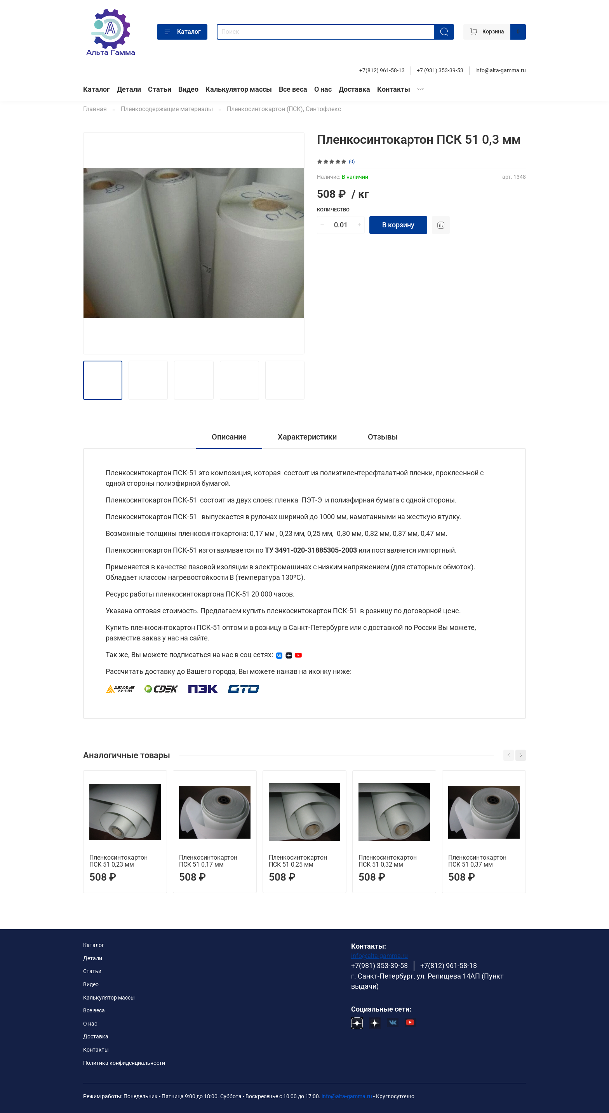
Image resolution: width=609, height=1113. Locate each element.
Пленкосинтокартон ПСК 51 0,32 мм (387, 861)
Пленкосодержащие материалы (167, 109)
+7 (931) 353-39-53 (440, 70)
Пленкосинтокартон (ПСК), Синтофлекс (284, 109)
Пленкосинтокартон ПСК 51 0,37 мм (477, 861)
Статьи (159, 89)
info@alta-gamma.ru (500, 70)
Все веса (293, 89)
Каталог (182, 32)
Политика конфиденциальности (124, 1063)
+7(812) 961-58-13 (382, 70)
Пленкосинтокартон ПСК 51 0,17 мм (208, 861)
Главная (95, 109)
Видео (188, 89)
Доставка (354, 89)
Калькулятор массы (238, 89)
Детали (129, 89)
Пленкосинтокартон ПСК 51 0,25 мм (298, 861)
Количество (333, 210)
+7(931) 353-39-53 (379, 966)
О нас (323, 89)
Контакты (393, 89)
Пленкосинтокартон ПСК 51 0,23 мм (118, 861)
